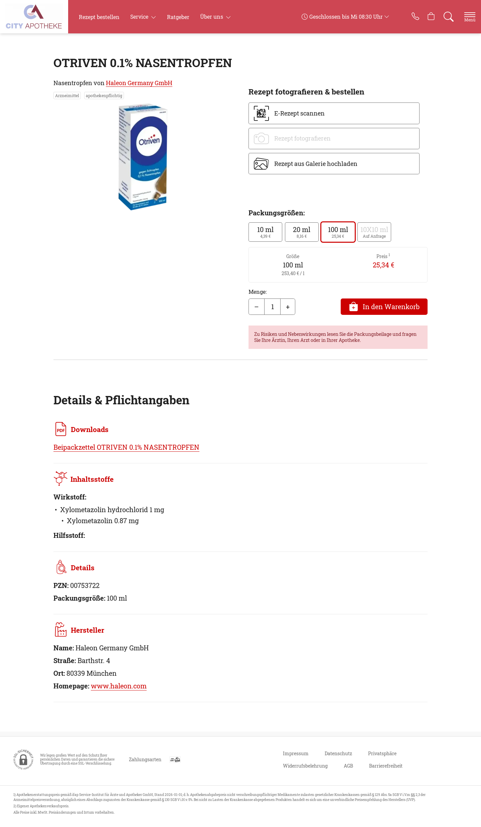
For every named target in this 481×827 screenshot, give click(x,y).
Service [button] (140, 16)
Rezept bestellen (99, 16)
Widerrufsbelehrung (305, 766)
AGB (348, 766)
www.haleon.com (119, 690)
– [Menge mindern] (256, 306)
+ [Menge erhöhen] (288, 306)
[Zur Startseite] (39, 16)
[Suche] (442, 16)
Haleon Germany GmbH (139, 83)
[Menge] (272, 306)
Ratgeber (178, 16)
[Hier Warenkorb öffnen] (424, 16)
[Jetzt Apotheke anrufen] (405, 16)
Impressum (296, 753)
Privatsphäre (382, 753)
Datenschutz (338, 753)
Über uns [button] (212, 16)
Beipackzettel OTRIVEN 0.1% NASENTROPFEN (126, 447)
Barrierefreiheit (386, 766)
